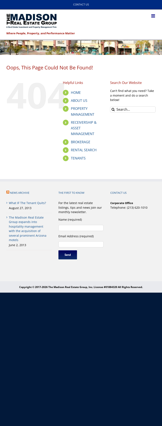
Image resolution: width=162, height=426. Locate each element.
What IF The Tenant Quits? (27, 203)
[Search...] (133, 109)
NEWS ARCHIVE (19, 193)
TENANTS (78, 158)
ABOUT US (79, 100)
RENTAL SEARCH (84, 150)
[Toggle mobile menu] (153, 16)
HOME (76, 92)
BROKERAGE (80, 142)
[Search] (113, 109)
